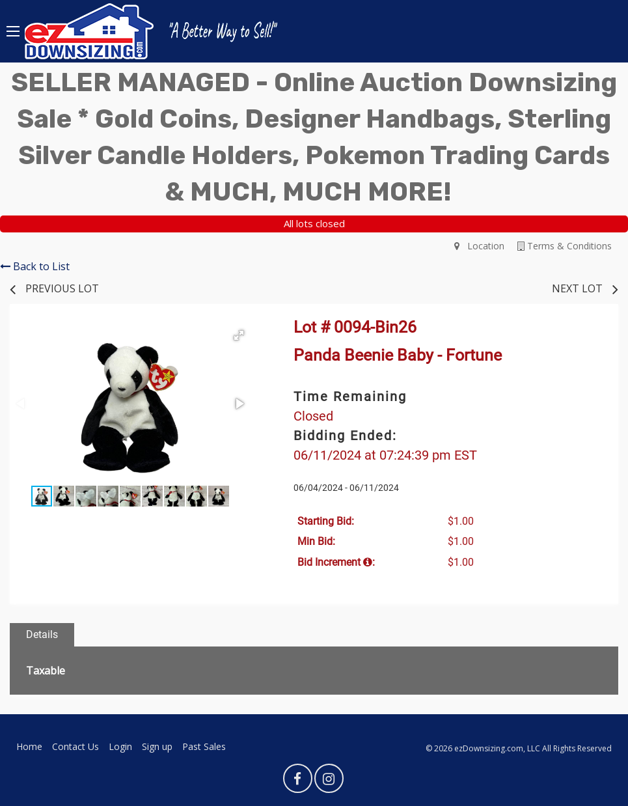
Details (42, 634)
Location (479, 246)
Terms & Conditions (564, 246)
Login (120, 746)
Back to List (35, 266)
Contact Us (75, 746)
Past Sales (204, 746)
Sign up (157, 746)
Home (29, 746)
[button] (238, 335)
